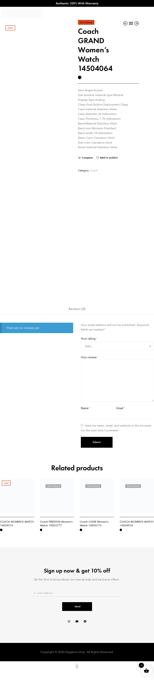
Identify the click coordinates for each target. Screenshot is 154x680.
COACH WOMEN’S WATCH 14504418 (136, 523)
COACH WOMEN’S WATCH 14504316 (17, 523)
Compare (87, 157)
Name (85, 408)
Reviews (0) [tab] (77, 309)
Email (120, 408)
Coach (94, 170)
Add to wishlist (109, 157)
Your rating (89, 338)
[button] (77, 666)
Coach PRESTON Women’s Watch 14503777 (56, 523)
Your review (89, 357)
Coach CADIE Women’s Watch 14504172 (94, 523)
